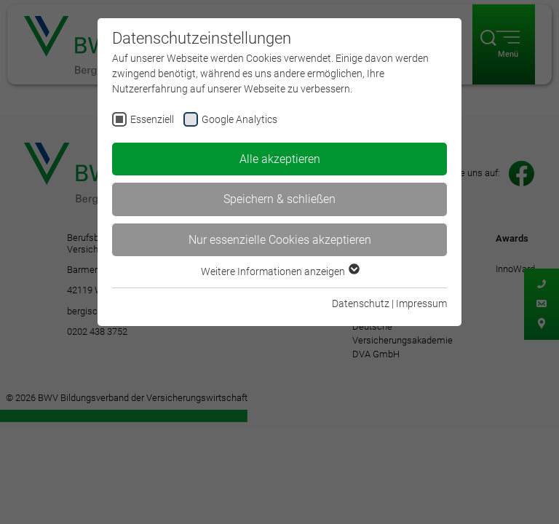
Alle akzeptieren (279, 159)
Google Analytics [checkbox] (239, 119)
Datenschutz (360, 303)
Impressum (421, 303)
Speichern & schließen (279, 199)
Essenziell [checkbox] (152, 119)
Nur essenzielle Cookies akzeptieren (280, 240)
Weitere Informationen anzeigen (279, 271)
